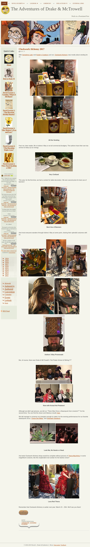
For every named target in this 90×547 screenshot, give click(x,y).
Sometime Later (27, 55)
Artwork (8, 284)
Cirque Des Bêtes (37, 418)
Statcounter (57, 545)
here (58, 413)
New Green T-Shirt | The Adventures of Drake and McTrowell (8, 248)
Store (6, 304)
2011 (7, 277)
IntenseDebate (12, 253)
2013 (7, 273)
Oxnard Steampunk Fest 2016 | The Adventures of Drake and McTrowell (9, 237)
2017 (7, 265)
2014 (7, 271)
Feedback (63, 545)
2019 (7, 262)
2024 (7, 260)
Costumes (8, 296)
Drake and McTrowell (5, 187)
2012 (7, 275)
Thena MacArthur (74, 456)
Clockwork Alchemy (61, 55)
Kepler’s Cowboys (42, 55)
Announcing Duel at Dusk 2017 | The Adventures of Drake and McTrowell (9, 206)
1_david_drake (6, 176)
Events (7, 298)
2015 (7, 269)
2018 (7, 263)
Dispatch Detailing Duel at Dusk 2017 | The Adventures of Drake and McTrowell (9, 191)
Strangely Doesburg (53, 418)
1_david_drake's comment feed (8, 252)
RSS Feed (6, 312)
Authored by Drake (10, 287)
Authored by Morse (9, 290)
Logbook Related (8, 301)
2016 (7, 267)
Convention (25, 522)
